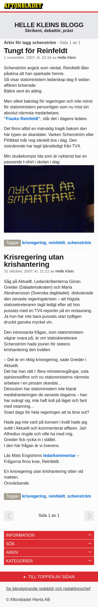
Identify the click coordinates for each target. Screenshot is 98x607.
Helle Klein (66, 57)
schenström (79, 242)
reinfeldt (57, 242)
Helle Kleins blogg (49, 24)
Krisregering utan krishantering (34, 260)
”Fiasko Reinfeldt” (22, 118)
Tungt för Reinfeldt (35, 51)
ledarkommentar (59, 455)
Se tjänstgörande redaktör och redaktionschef (48, 588)
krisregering (34, 242)
